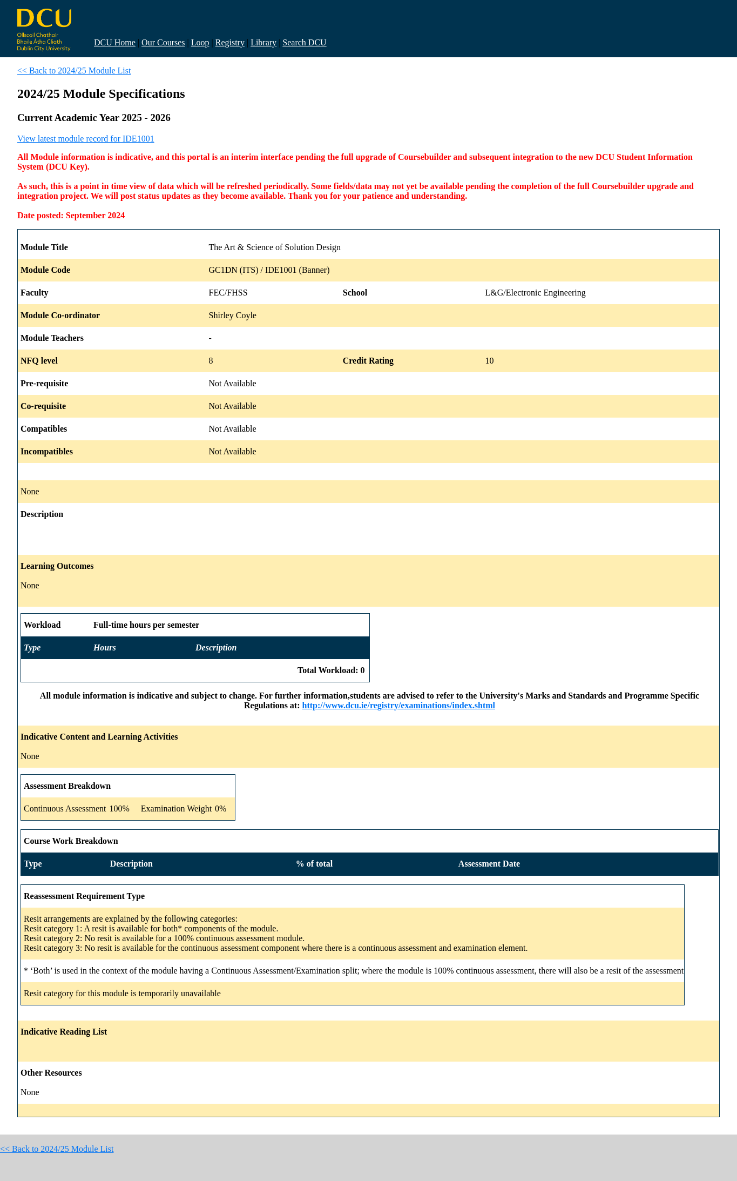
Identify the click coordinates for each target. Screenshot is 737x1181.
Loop (200, 42)
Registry (230, 42)
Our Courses (163, 42)
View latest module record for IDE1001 (85, 138)
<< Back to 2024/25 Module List (74, 70)
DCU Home (115, 42)
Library (263, 42)
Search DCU (304, 42)
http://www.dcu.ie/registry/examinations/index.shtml (399, 705)
